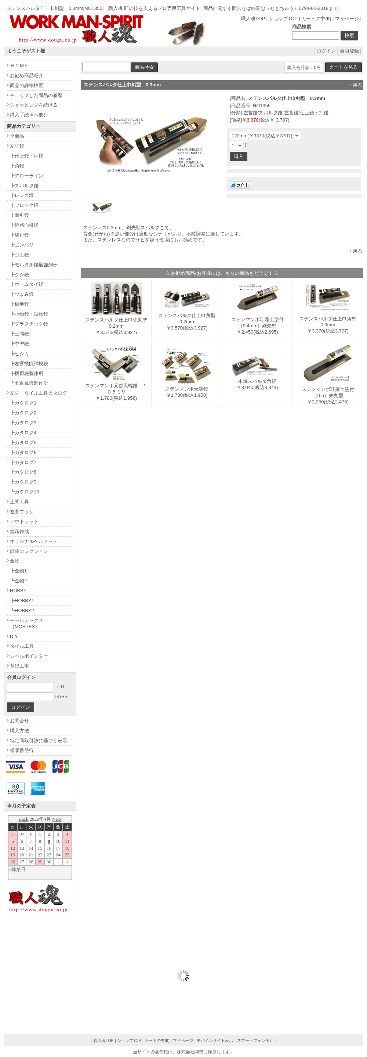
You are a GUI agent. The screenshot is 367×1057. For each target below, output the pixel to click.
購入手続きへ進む (29, 115)
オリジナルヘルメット (34, 541)
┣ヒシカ (19, 353)
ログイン (326, 51)
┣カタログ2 (23, 413)
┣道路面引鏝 (24, 225)
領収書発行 (22, 750)
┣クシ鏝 (19, 274)
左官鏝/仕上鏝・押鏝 (306, 112)
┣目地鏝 (19, 304)
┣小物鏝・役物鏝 (29, 314)
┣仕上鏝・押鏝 (26, 156)
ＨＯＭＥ (19, 65)
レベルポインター (29, 656)
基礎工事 (19, 666)
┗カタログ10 (24, 492)
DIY (14, 636)
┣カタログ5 (23, 442)
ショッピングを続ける (34, 105)
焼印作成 (19, 531)
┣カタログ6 (23, 452)
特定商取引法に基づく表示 (38, 740)
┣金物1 (18, 571)
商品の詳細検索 (26, 85)
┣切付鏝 (19, 235)
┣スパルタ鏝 (24, 185)
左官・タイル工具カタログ (38, 393)
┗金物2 (18, 580)
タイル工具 (22, 646)
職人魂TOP (253, 18)
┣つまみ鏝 (22, 294)
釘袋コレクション (29, 551)
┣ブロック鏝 (24, 205)
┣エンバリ (22, 245)
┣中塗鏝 (19, 343)
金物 (14, 561)
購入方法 (19, 730)
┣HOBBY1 (22, 600)
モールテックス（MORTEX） (26, 623)
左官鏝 (17, 146)
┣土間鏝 (19, 334)
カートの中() (316, 18)
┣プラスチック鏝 (29, 324)
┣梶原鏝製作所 (26, 373)
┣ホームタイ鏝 (26, 284)
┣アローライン (26, 176)
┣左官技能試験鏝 (29, 363)
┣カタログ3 (23, 422)
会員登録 (349, 51)
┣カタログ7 (23, 462)
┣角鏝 (17, 166)
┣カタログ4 (23, 432)
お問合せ (19, 720)
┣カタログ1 (23, 403)
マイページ (347, 18)
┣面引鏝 (19, 215)
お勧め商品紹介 (26, 75)
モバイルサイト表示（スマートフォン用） (235, 1040)
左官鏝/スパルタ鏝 (263, 112)
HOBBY (18, 590)
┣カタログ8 (23, 472)
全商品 (17, 136)
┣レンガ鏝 (22, 195)
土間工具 (19, 501)
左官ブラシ (22, 511)
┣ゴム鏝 (19, 255)
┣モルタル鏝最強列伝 (34, 264)
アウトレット (24, 521)
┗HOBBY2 (22, 610)
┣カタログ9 (23, 482)
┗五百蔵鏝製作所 (29, 383)
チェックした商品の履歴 (36, 95)
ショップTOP (283, 18)
